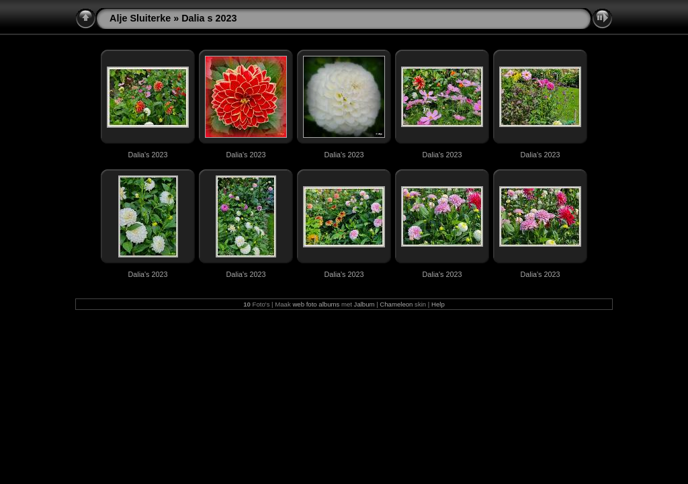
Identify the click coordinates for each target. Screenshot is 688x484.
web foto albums (315, 304)
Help (438, 304)
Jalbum (364, 304)
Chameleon (396, 304)
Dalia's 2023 (147, 155)
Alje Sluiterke (140, 18)
